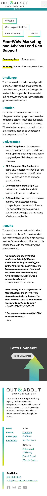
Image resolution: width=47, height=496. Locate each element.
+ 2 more (16, 9)
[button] (43, 4)
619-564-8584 (14, 477)
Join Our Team (29, 440)
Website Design (30, 460)
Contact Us (11, 441)
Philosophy (11, 437)
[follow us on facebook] (9, 487)
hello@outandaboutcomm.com (22, 481)
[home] (14, 4)
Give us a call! (26, 356)
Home (9, 429)
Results (9, 433)
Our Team (27, 436)
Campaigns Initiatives (16, 27)
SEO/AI (34, 34)
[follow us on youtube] (25, 487)
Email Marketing (13, 34)
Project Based (29, 456)
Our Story (27, 433)
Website (9, 21)
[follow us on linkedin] (20, 487)
